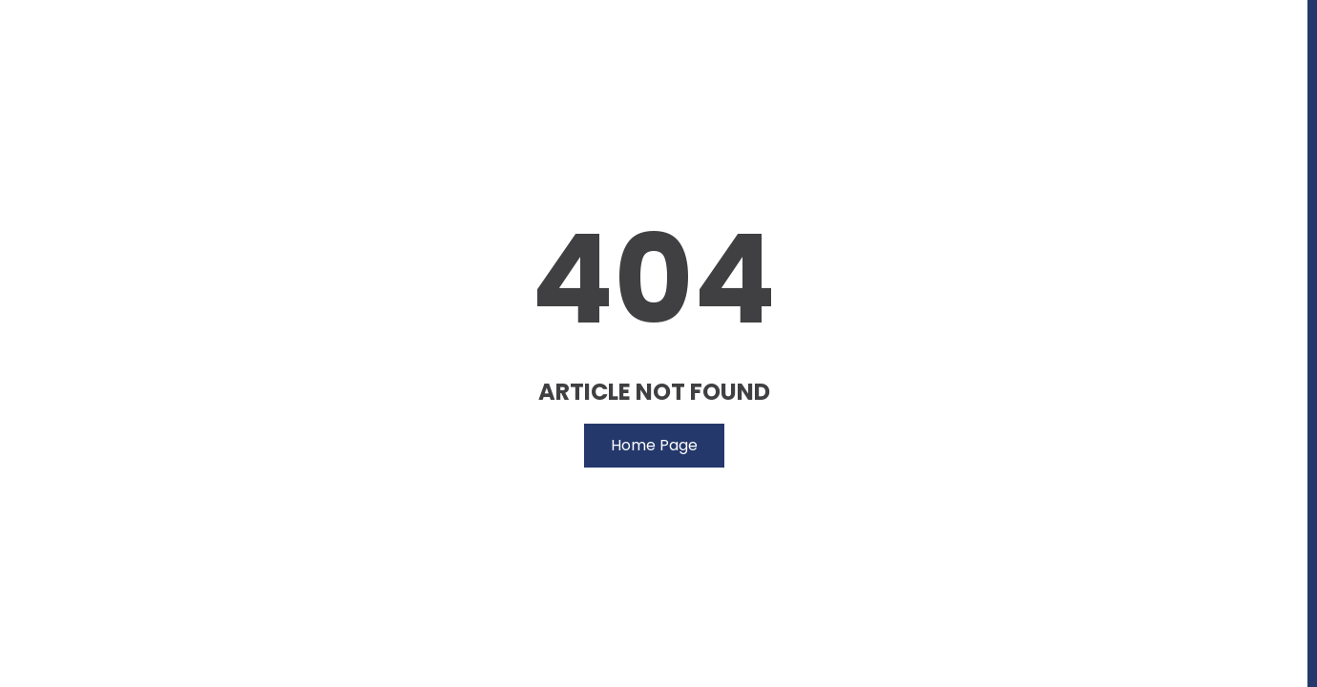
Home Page (654, 445)
